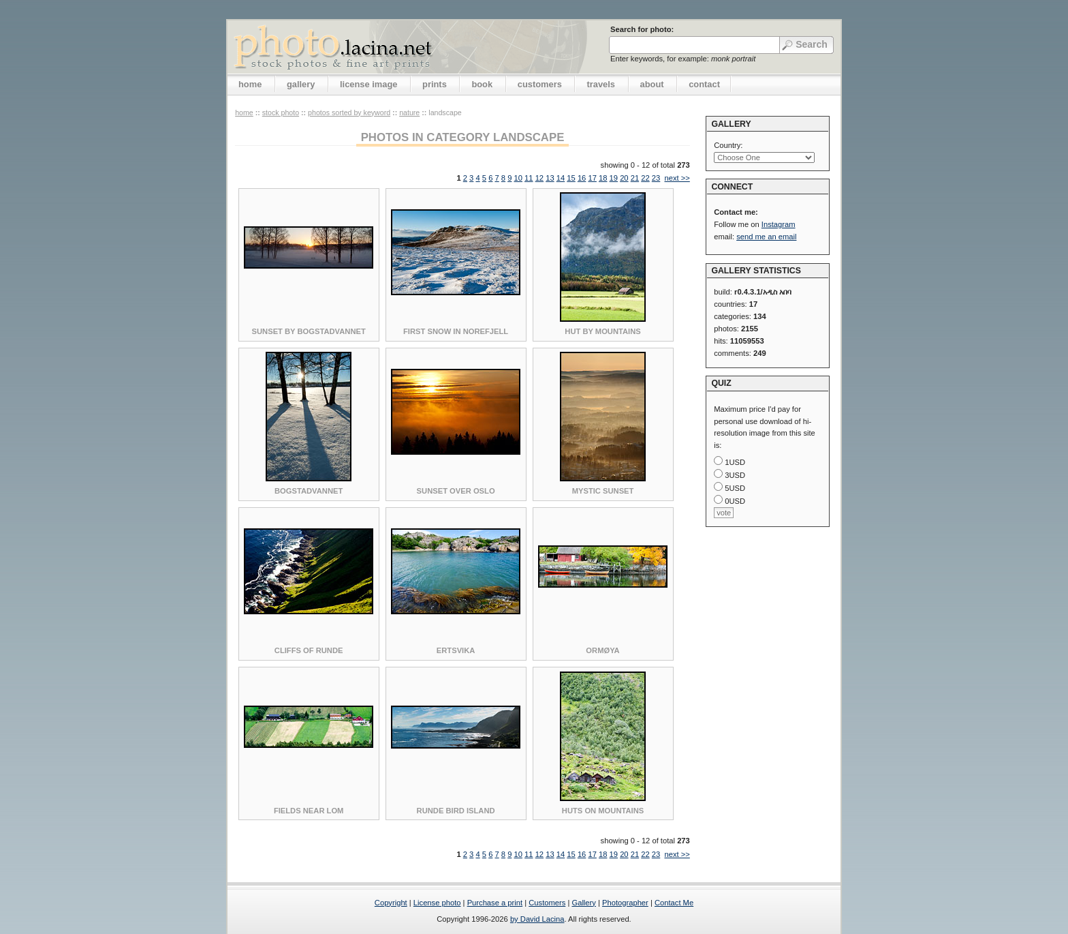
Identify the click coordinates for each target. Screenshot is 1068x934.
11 (528, 178)
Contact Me (674, 903)
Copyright (391, 903)
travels (600, 84)
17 (592, 178)
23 (656, 178)
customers (540, 84)
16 (582, 178)
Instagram (778, 224)
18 (603, 178)
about (652, 84)
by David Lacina (537, 919)
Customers (547, 903)
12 (539, 178)
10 (518, 178)
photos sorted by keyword (349, 112)
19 (614, 178)
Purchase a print (494, 903)
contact (704, 84)
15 (571, 178)
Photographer (625, 903)
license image (368, 84)
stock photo (280, 112)
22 (645, 178)
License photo (437, 903)
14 (560, 178)
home (250, 84)
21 (635, 178)
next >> (676, 178)
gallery (301, 84)
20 (624, 178)
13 (550, 178)
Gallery (583, 903)
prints (434, 84)
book (481, 84)
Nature (409, 112)
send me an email (766, 236)
